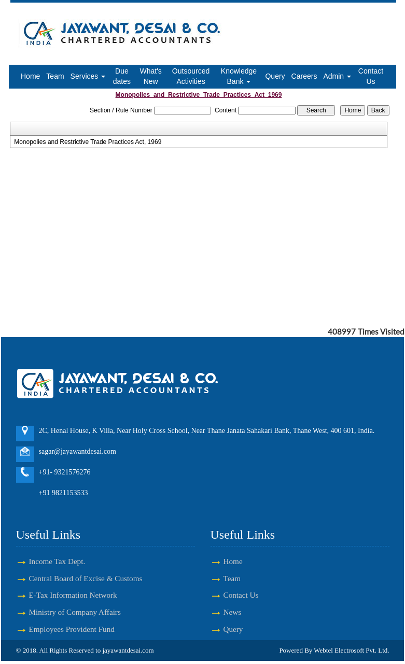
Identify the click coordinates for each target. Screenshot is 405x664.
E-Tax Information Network (73, 594)
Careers (304, 76)
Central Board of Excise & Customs (86, 578)
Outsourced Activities (191, 76)
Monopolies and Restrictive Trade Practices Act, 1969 (87, 142)
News (233, 612)
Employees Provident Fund (72, 629)
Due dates (122, 76)
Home (30, 76)
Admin (337, 76)
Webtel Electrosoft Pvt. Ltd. (351, 650)
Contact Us (370, 76)
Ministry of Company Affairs (75, 612)
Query (275, 76)
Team (55, 76)
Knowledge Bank (239, 76)
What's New (150, 76)
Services (88, 76)
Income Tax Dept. (57, 561)
